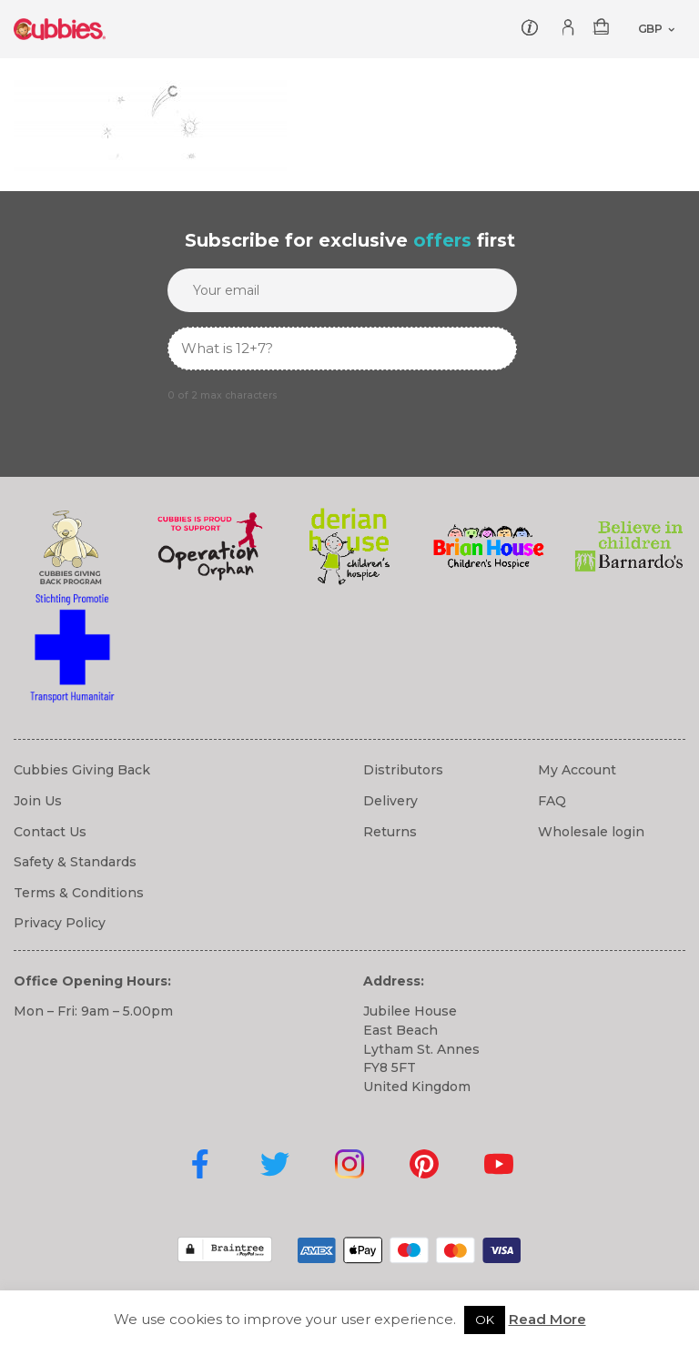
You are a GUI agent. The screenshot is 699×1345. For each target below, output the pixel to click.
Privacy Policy (60, 923)
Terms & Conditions (79, 893)
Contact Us (50, 832)
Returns (390, 832)
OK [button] (484, 1319)
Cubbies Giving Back (82, 770)
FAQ (552, 801)
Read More (547, 1319)
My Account (577, 770)
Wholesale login (591, 832)
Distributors (403, 770)
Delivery (390, 801)
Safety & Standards (75, 862)
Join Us (38, 801)
